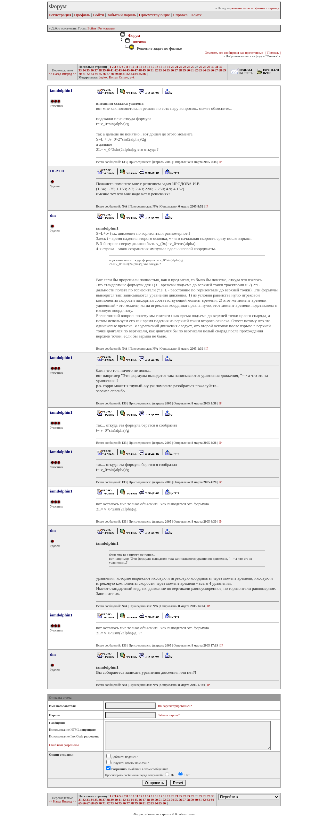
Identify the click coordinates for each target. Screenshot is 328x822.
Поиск (196, 14)
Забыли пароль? (169, 715)
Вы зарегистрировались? (175, 706)
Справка (180, 14)
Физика (139, 41)
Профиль (82, 14)
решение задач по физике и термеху (254, 8)
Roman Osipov (118, 77)
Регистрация (60, 14)
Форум (133, 35)
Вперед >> (69, 74)
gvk (132, 77)
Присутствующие (154, 14)
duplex (103, 77)
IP (220, 162)
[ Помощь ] (273, 52)
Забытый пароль (121, 14)
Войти (98, 14)
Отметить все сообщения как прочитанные (234, 52)
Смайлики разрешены (64, 745)
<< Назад (55, 74)
